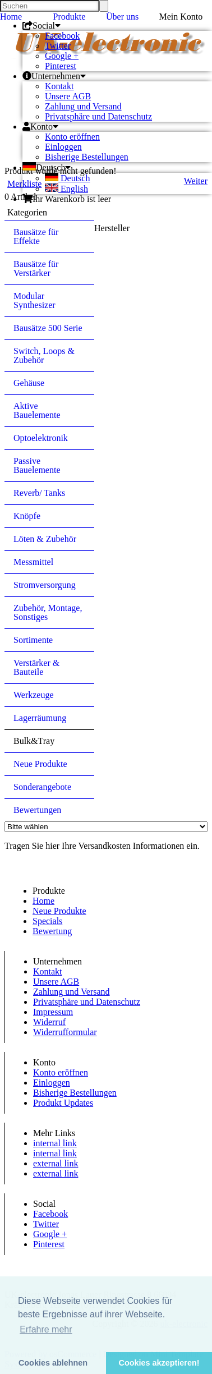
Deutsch (67, 178)
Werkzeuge (33, 695)
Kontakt (59, 86)
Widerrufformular (65, 1032)
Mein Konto (181, 16)
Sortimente (33, 640)
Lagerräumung (39, 718)
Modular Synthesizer (34, 300)
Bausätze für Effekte (35, 236)
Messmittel (33, 562)
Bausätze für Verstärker (35, 268)
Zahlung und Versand (83, 106)
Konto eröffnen (72, 136)
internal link (55, 1143)
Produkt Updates (63, 1103)
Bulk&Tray (33, 741)
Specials (47, 921)
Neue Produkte (40, 764)
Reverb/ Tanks (39, 493)
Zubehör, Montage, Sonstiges (47, 612)
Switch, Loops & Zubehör (44, 355)
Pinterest (60, 66)
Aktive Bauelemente (37, 410)
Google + (62, 56)
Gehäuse (28, 383)
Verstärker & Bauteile (36, 667)
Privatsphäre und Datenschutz (98, 116)
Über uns (122, 16)
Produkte (69, 16)
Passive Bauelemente (37, 465)
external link (55, 1163)
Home (11, 16)
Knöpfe (26, 516)
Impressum (53, 1012)
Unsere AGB (68, 96)
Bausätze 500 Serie (47, 328)
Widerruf (49, 1022)
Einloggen (63, 146)
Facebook (62, 35)
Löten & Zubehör (44, 539)
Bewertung (52, 931)
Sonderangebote (42, 787)
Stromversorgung (44, 585)
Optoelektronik (40, 438)
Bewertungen (37, 810)
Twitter (58, 45)
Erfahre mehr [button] (46, 1329)
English (66, 189)
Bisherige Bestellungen (86, 157)
